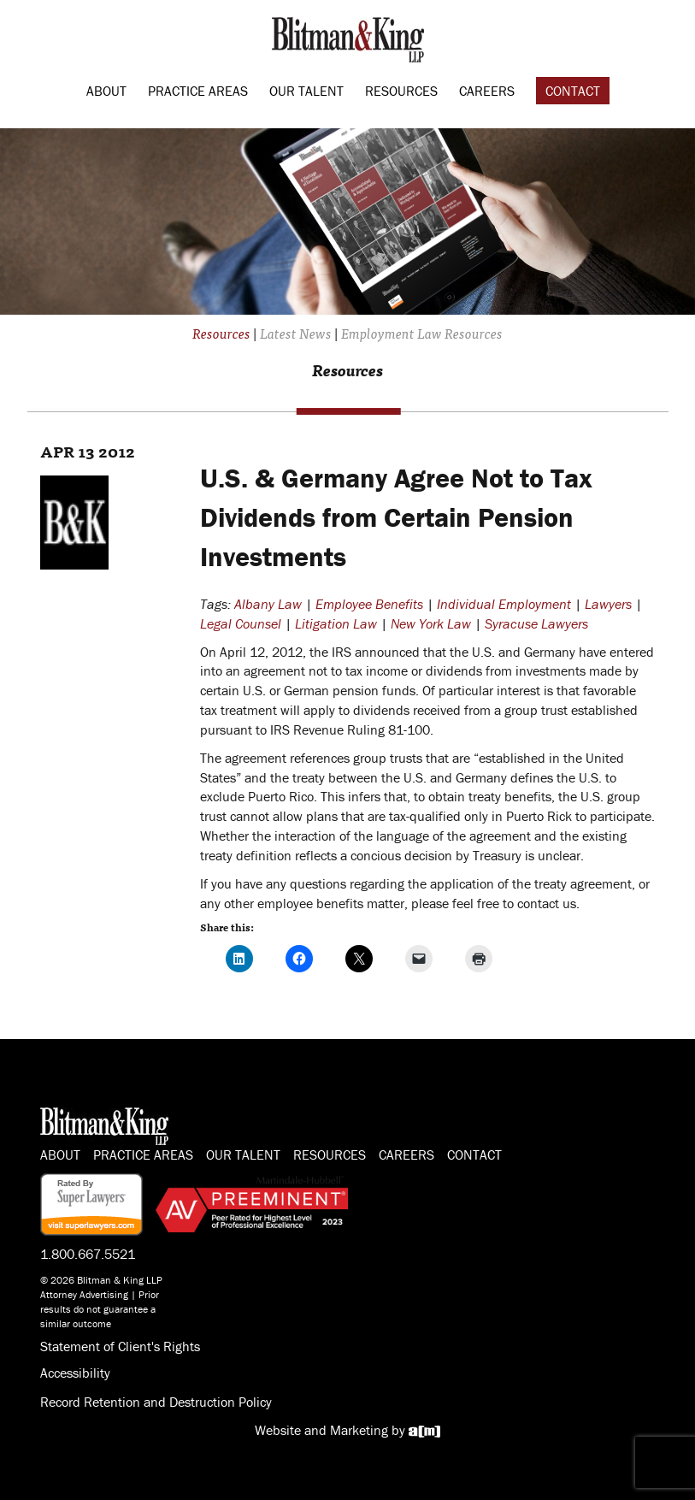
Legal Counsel (240, 623)
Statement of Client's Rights (120, 1346)
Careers (487, 90)
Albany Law (268, 603)
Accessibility (75, 1372)
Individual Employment (504, 603)
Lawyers (608, 603)
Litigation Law (336, 623)
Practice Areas (198, 90)
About (106, 90)
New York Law (431, 623)
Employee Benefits (369, 603)
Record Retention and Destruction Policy (156, 1401)
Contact (572, 90)
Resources (401, 90)
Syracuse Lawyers (536, 623)
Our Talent (306, 90)
